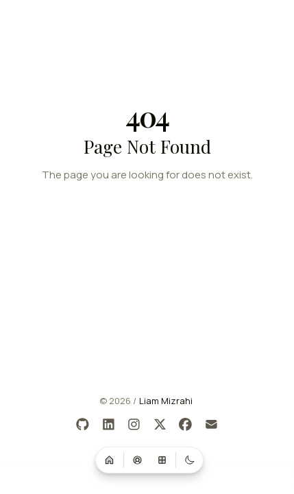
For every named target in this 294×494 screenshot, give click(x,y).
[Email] (211, 425)
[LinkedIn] (109, 425)
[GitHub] (83, 425)
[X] (160, 425)
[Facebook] (186, 425)
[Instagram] (135, 425)
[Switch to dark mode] (190, 459)
